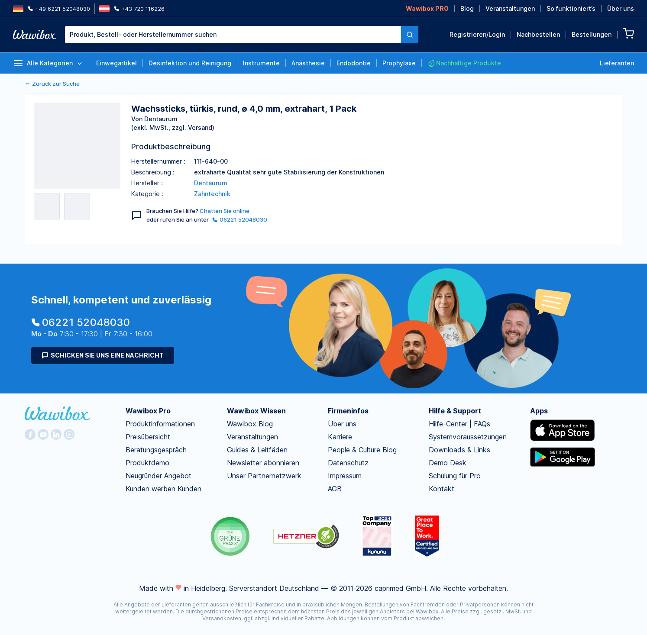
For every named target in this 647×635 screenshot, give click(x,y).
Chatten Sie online (224, 210)
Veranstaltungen (510, 8)
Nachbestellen (538, 34)
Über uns (620, 8)
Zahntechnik (212, 193)
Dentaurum (210, 183)
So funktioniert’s (571, 8)
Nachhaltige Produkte (464, 63)
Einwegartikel (116, 63)
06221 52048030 (239, 219)
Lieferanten (617, 63)
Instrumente (261, 63)
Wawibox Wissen (256, 410)
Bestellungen (591, 34)
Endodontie (353, 63)
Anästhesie (308, 63)
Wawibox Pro (148, 410)
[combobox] (241, 34)
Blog (467, 8)
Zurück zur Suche (52, 83)
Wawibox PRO (427, 8)
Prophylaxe (399, 63)
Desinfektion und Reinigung (190, 63)
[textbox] (233, 34)
